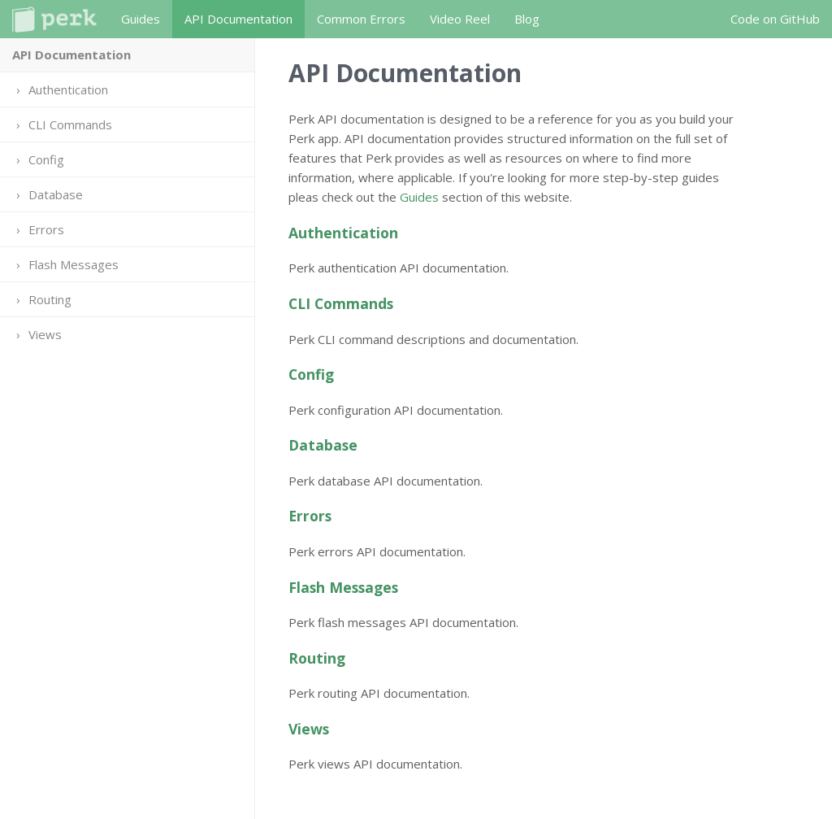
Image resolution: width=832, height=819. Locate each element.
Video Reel (460, 19)
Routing (50, 299)
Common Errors (361, 19)
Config (46, 159)
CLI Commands (70, 124)
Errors (46, 229)
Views (45, 334)
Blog (527, 19)
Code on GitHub (775, 19)
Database (55, 194)
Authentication (68, 89)
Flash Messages (73, 264)
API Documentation (238, 19)
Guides (140, 19)
